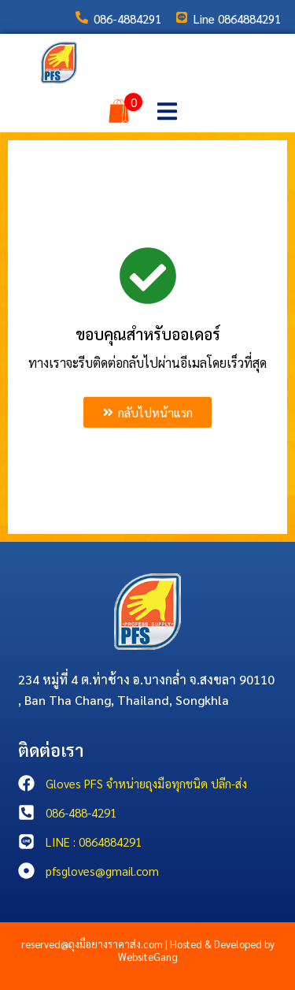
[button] (167, 110)
